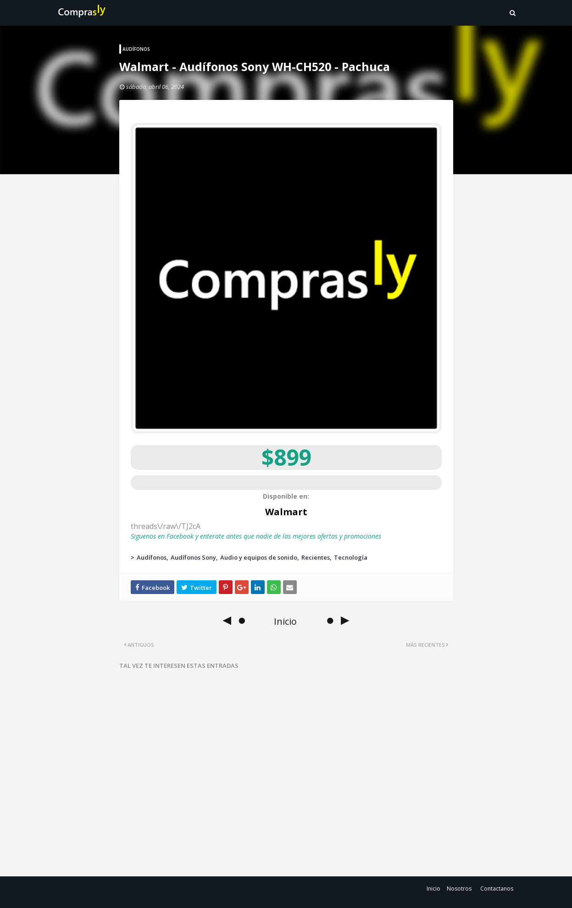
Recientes (315, 557)
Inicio (433, 888)
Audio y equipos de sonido (258, 557)
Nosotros (459, 888)
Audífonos (152, 557)
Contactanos (496, 888)
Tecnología (350, 557)
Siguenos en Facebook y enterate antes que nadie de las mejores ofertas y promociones (256, 536)
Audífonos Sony (193, 557)
